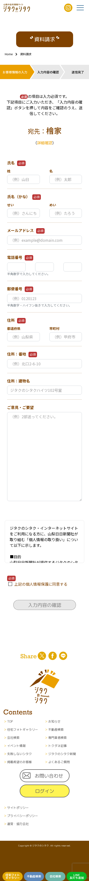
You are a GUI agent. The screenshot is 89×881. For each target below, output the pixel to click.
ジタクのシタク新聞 (62, 754)
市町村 (54, 328)
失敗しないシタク (19, 754)
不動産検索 (34, 876)
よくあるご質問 (59, 762)
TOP (10, 721)
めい (52, 204)
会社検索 (55, 876)
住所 (16, 320)
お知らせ (54, 721)
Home (9, 54)
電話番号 (20, 257)
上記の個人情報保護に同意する (40, 584)
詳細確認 (44, 143)
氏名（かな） (24, 197)
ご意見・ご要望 (20, 407)
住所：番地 (22, 354)
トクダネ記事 (57, 746)
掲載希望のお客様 (19, 762)
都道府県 (13, 328)
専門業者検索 (57, 737)
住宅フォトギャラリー (12, 876)
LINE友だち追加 (77, 876)
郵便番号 (20, 289)
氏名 (16, 163)
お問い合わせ (49, 775)
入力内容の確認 (44, 605)
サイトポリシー (18, 807)
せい (10, 204)
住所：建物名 (18, 381)
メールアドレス (26, 230)
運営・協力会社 (18, 824)
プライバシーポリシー (22, 816)
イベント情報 (16, 746)
